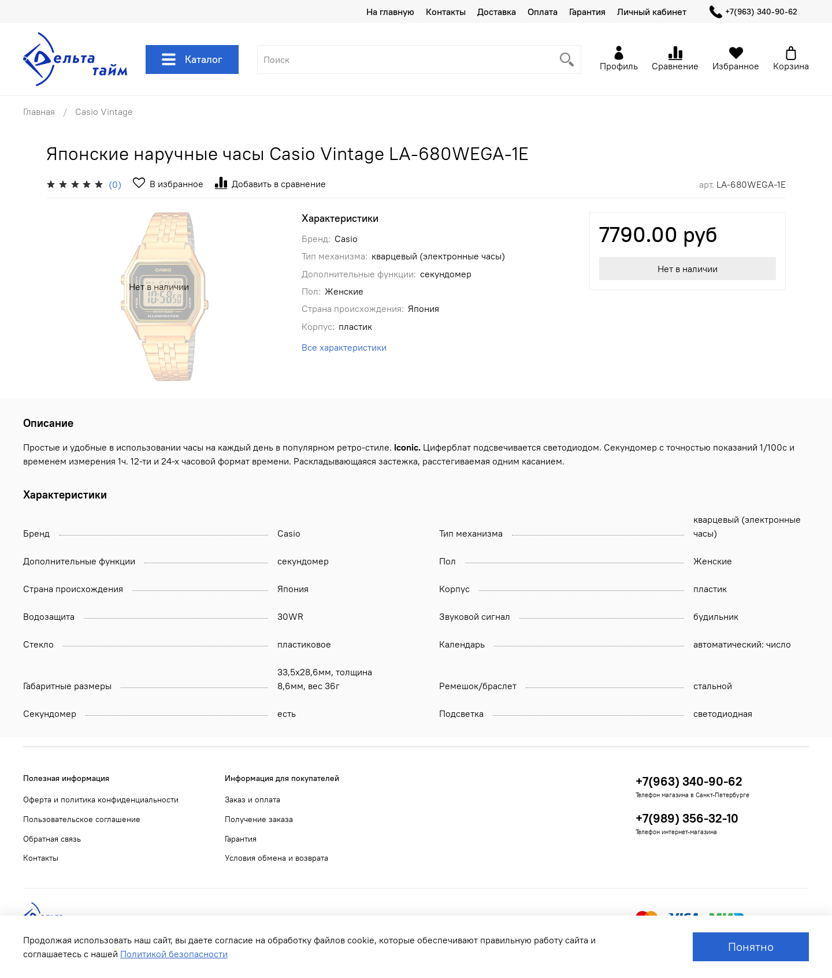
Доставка (496, 11)
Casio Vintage (104, 111)
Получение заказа (259, 819)
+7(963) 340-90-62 (753, 12)
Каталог (192, 59)
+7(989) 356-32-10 (687, 818)
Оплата (543, 11)
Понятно (751, 946)
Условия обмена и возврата (276, 858)
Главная (39, 111)
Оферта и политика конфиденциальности (101, 799)
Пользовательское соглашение (81, 819)
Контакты (446, 11)
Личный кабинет (651, 11)
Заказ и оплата (252, 799)
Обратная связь (52, 839)
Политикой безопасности (174, 954)
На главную (390, 11)
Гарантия (587, 11)
